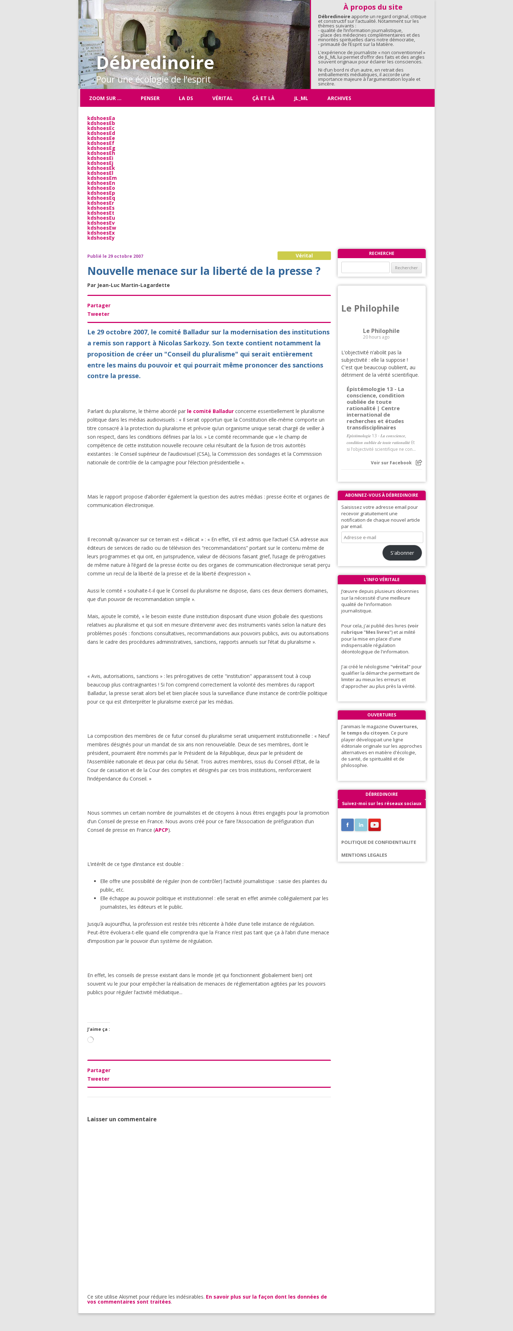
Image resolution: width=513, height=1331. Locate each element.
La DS (186, 98)
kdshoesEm (102, 177)
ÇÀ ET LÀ (263, 98)
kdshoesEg (101, 148)
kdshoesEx (101, 232)
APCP (161, 829)
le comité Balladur (210, 411)
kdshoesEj (100, 163)
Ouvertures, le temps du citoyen (379, 729)
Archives (339, 98)
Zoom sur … (105, 98)
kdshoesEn (101, 182)
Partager (98, 305)
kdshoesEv (101, 222)
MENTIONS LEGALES (364, 855)
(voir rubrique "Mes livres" (380, 628)
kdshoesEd (101, 133)
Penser (150, 98)
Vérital (222, 98)
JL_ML (301, 98)
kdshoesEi (100, 158)
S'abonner (402, 552)
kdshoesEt (100, 212)
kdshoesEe (101, 138)
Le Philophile (370, 308)
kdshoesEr (100, 202)
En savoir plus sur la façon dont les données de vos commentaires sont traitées (207, 1299)
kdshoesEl (100, 172)
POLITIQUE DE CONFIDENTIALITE (378, 842)
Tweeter (98, 313)
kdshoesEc (101, 128)
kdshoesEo (101, 187)
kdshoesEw (101, 227)
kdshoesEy (101, 237)
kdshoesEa (101, 118)
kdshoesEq (101, 197)
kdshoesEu (101, 217)
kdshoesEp (101, 192)
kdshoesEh (101, 153)
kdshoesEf (100, 143)
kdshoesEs (101, 207)
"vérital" (400, 666)
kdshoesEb (101, 123)
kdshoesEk (101, 168)
